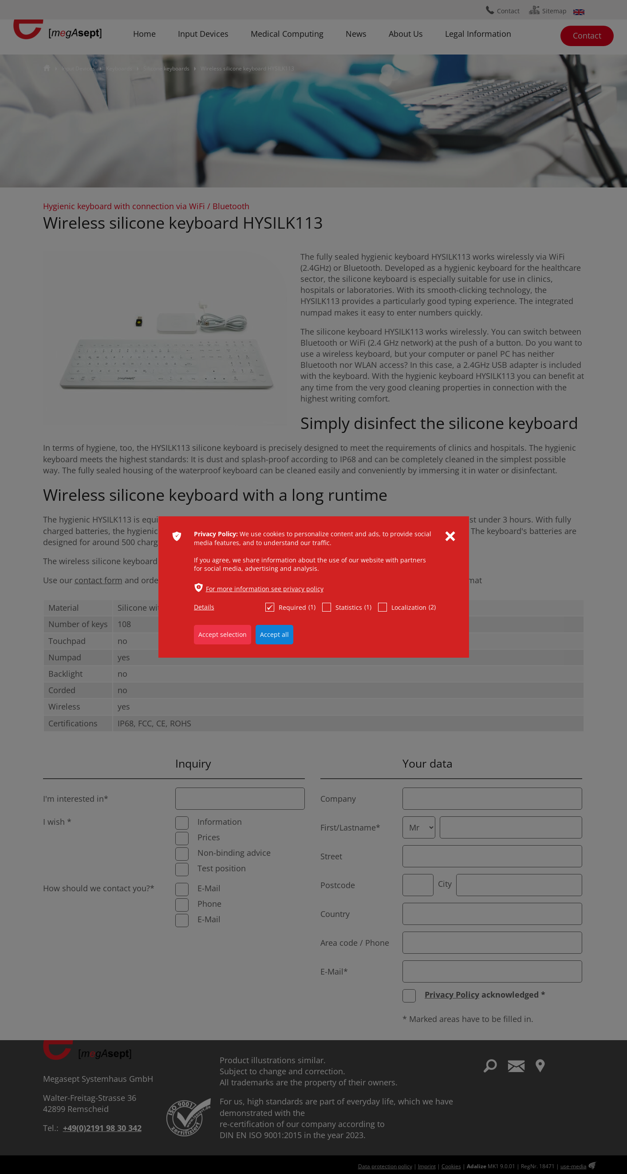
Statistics (346, 607)
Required (290, 607)
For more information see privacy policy (264, 589)
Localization (407, 607)
